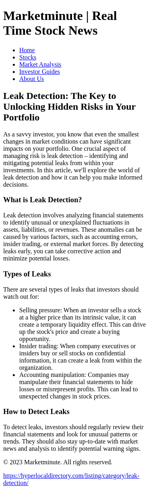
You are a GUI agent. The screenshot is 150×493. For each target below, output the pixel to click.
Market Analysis (40, 64)
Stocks (27, 57)
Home (27, 50)
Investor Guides (39, 71)
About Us (31, 78)
